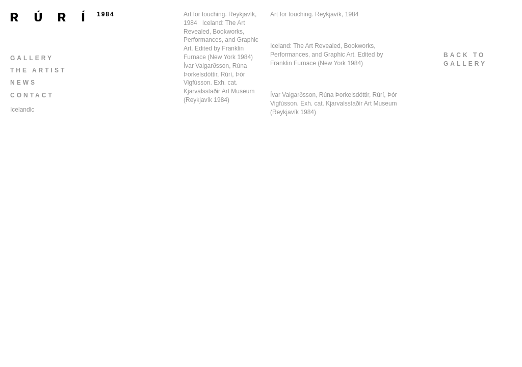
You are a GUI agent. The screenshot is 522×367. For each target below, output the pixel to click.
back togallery (465, 59)
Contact (32, 95)
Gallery (32, 58)
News (23, 82)
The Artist (38, 70)
